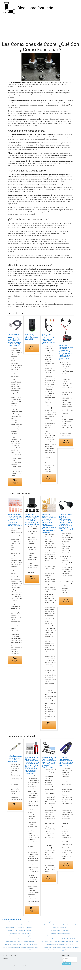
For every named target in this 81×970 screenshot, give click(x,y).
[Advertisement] (40, 28)
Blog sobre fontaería (35, 8)
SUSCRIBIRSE (66, 963)
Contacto (5, 958)
